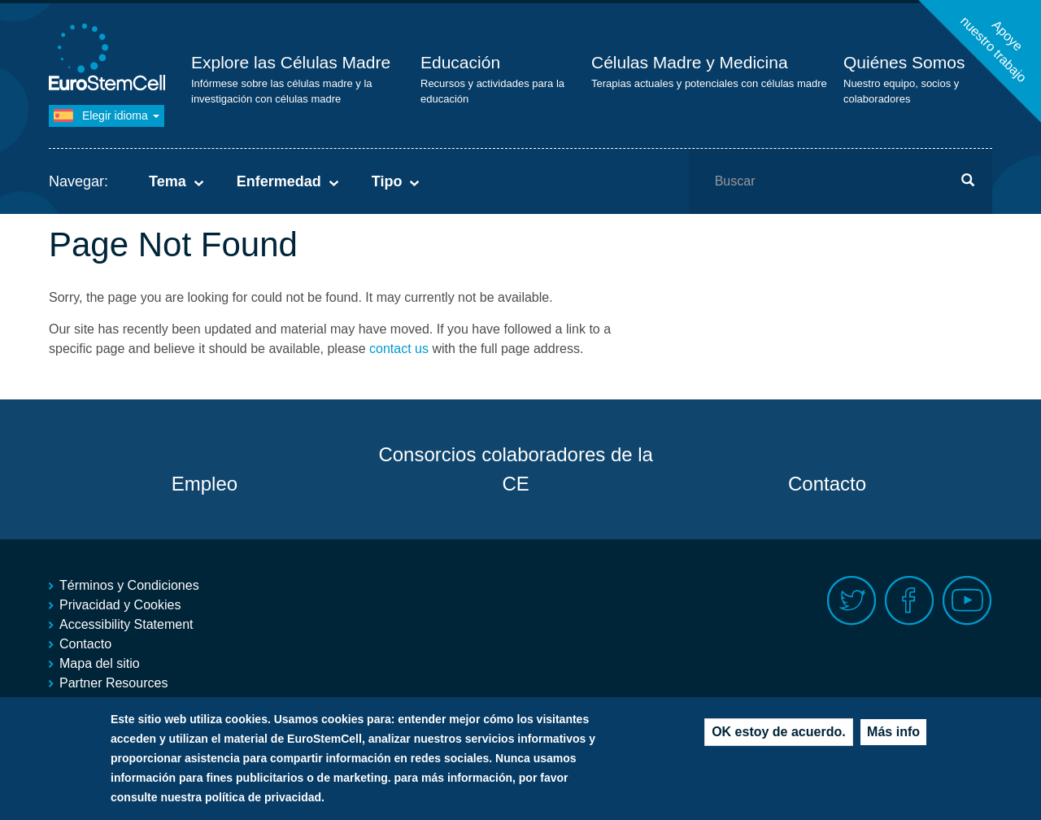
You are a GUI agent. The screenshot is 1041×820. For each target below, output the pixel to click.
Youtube (967, 601)
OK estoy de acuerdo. (779, 736)
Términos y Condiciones (129, 585)
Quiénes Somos (904, 62)
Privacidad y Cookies (120, 605)
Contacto (827, 484)
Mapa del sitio (99, 663)
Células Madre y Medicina (689, 62)
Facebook (909, 601)
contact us (399, 348)
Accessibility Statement (126, 624)
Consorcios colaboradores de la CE (515, 469)
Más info (893, 736)
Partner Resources (113, 683)
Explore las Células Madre (290, 62)
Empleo (204, 484)
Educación (460, 62)
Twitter (852, 601)
